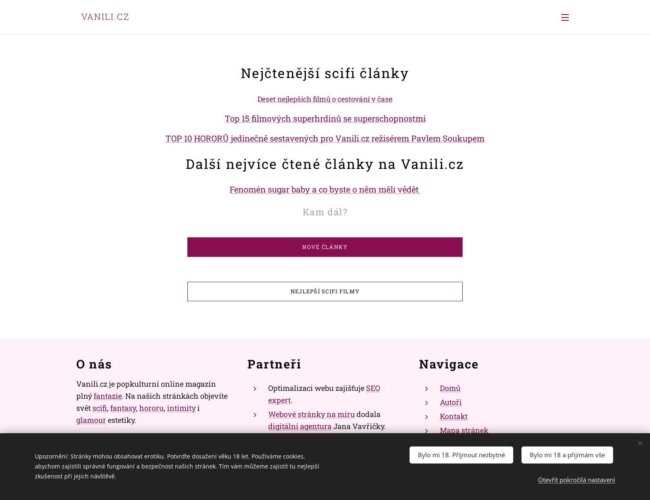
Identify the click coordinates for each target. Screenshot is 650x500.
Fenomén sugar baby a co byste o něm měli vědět (325, 189)
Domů (450, 388)
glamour (91, 419)
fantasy (123, 408)
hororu (151, 408)
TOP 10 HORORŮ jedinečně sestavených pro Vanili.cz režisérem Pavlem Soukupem (325, 138)
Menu (565, 17)
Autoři (451, 402)
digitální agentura (300, 426)
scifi (99, 408)
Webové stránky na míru (311, 414)
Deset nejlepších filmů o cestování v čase (325, 99)
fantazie (108, 396)
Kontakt (454, 416)
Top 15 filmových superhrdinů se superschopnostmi (325, 118)
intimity (181, 408)
